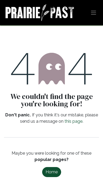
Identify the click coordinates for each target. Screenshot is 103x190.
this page (73, 121)
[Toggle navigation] (93, 12)
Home (52, 171)
